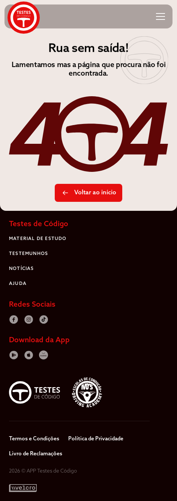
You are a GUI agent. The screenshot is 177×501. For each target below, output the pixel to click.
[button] (161, 16)
